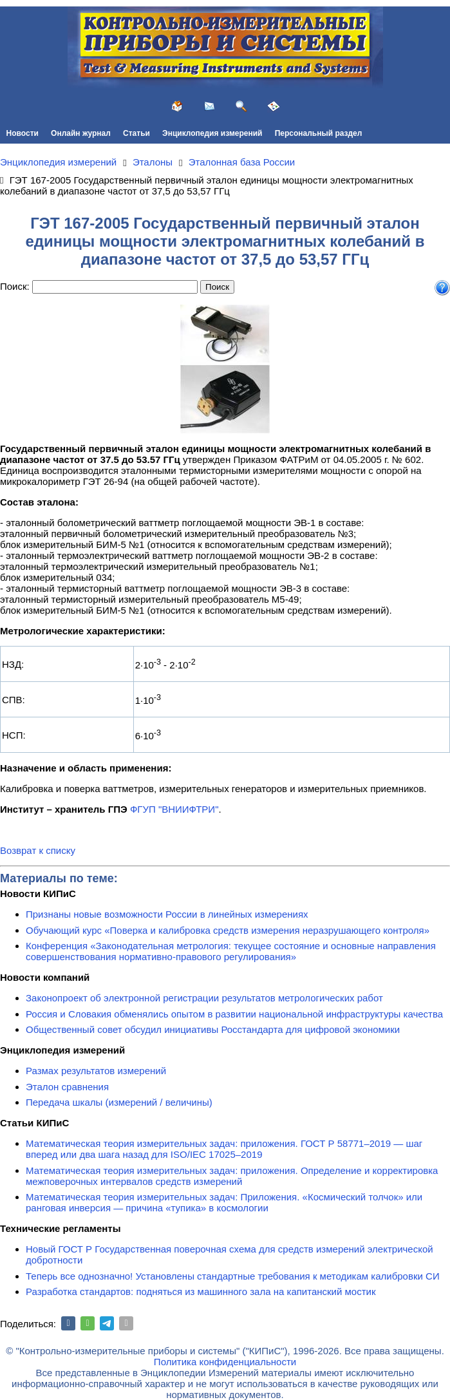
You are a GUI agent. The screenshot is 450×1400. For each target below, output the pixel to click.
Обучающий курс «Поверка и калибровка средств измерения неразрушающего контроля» (227, 930)
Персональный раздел (318, 133)
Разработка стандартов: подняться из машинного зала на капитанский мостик (201, 1291)
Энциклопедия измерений (212, 133)
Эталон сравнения (67, 1086)
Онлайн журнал (81, 133)
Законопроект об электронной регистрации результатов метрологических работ (204, 997)
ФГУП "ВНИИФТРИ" (174, 809)
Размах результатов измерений (96, 1070)
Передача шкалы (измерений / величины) (119, 1102)
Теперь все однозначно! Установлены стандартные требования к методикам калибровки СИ (233, 1276)
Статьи (136, 133)
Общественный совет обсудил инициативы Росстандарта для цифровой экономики (213, 1029)
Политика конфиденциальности (225, 1361)
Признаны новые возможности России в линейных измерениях (167, 914)
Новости (22, 133)
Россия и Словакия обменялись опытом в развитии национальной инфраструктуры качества (234, 1013)
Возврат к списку (37, 850)
